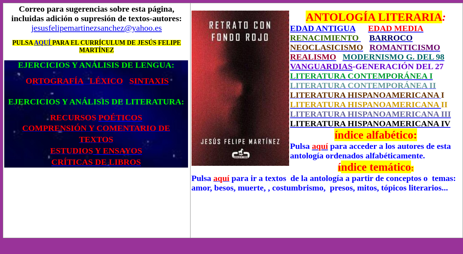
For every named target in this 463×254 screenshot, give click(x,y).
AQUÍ (43, 42)
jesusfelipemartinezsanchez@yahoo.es (96, 27)
